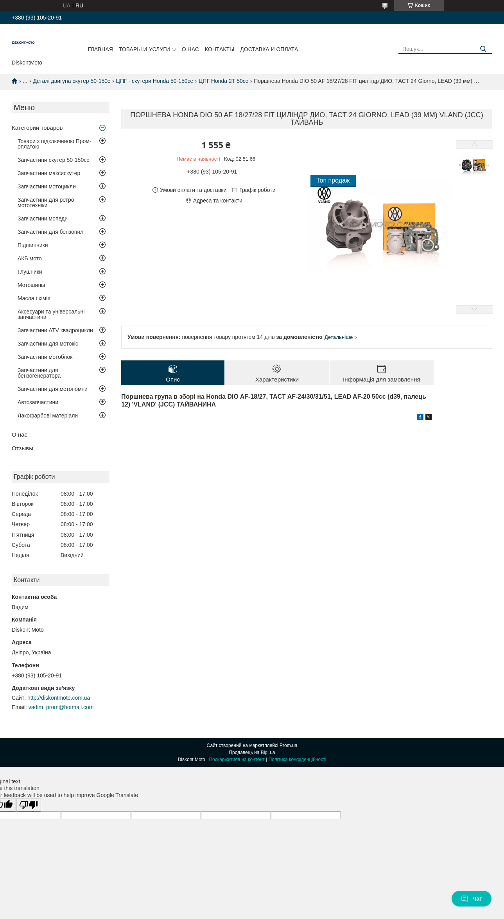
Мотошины (31, 285)
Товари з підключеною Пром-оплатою (54, 144)
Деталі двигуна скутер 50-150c (72, 81)
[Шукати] (483, 49)
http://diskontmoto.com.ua (58, 698)
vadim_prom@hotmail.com (61, 707)
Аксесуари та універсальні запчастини (51, 314)
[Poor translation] (28, 805)
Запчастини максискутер (49, 173)
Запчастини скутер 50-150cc (53, 160)
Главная (100, 49)
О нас (190, 49)
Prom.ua (288, 745)
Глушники (30, 272)
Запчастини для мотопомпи (53, 389)
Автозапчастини (38, 402)
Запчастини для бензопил (50, 232)
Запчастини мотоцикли (47, 186)
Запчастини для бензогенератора (39, 373)
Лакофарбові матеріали (48, 415)
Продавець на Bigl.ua (252, 752)
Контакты (220, 49)
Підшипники (33, 245)
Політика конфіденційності (297, 759)
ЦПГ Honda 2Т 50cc (223, 81)
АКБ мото (30, 258)
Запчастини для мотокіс (48, 343)
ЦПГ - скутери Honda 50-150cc (154, 81)
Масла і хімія (34, 298)
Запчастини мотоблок (45, 357)
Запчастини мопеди (43, 218)
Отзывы (22, 448)
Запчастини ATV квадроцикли (55, 330)
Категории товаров (37, 127)
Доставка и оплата (269, 49)
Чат (471, 898)
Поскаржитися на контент (236, 759)
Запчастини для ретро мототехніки (46, 202)
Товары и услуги (144, 49)
